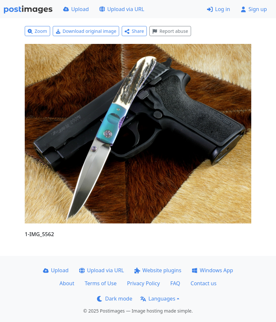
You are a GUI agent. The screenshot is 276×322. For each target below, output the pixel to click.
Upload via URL (121, 9)
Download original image (86, 31)
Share (134, 31)
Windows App (212, 270)
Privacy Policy (143, 283)
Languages (157, 298)
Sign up (254, 9)
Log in (218, 9)
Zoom (37, 31)
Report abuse (170, 31)
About (67, 283)
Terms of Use (101, 283)
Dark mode (114, 298)
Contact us (204, 283)
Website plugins (157, 270)
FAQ (175, 283)
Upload (76, 9)
